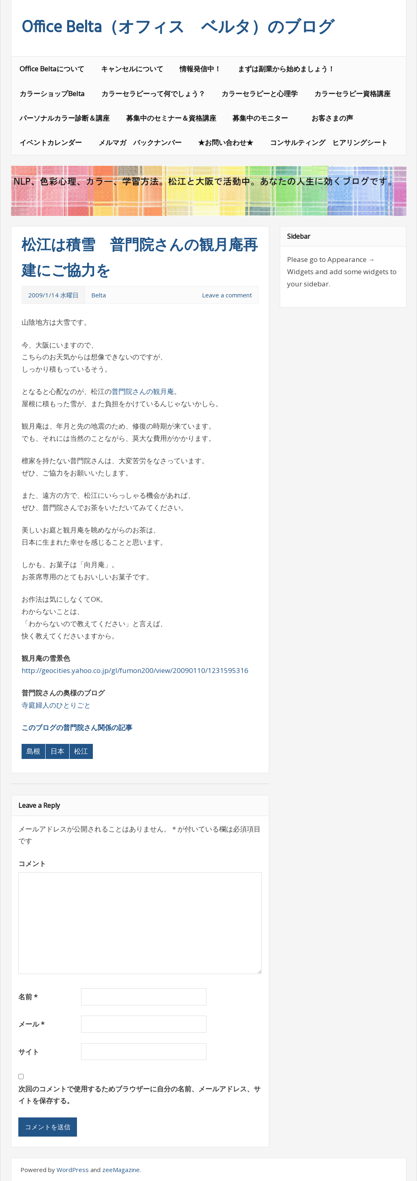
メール (31, 1024)
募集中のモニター (264, 118)
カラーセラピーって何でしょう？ (153, 93)
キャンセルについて (132, 68)
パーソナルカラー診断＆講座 (65, 118)
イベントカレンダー (51, 142)
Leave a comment (227, 295)
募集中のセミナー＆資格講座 (171, 118)
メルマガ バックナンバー (140, 142)
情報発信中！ (200, 68)
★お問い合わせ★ (225, 142)
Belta (98, 295)
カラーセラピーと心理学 (260, 93)
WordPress (73, 1170)
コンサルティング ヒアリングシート (329, 142)
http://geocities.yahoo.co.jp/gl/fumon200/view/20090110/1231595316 (135, 670)
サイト (28, 1051)
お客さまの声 (332, 118)
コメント (32, 863)
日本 (57, 751)
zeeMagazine (121, 1170)
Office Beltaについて (52, 68)
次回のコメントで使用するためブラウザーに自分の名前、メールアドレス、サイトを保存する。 (139, 1095)
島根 (33, 751)
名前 (27, 996)
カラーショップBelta (52, 93)
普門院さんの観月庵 (143, 391)
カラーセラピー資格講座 (352, 93)
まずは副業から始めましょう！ (286, 68)
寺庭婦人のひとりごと (56, 705)
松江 (81, 751)
